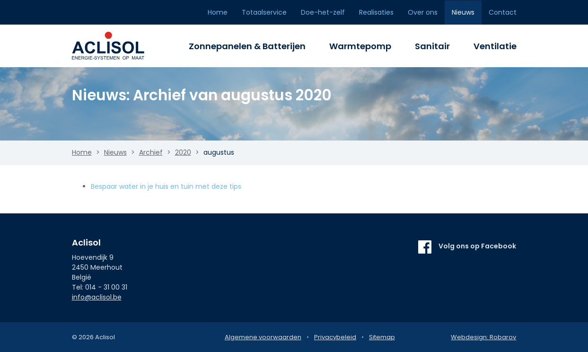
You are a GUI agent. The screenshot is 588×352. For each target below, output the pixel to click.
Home (218, 12)
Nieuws (463, 12)
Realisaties (376, 12)
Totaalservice (264, 12)
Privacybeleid (335, 337)
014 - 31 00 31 (106, 287)
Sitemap (382, 337)
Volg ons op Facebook (477, 246)
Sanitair (432, 46)
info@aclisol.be (97, 297)
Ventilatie (495, 46)
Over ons (423, 12)
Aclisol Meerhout (114, 46)
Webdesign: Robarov (483, 337)
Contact (503, 12)
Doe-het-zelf (323, 12)
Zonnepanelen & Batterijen (247, 46)
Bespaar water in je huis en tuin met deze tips (166, 186)
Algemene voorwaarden (263, 337)
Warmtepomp (360, 46)
